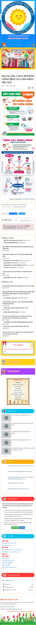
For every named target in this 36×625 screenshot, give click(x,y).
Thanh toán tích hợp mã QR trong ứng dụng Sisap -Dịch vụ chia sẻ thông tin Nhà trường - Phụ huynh (17, 511)
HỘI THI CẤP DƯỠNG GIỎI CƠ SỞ (21, 440)
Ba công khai (18, 390)
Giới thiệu (18, 382)
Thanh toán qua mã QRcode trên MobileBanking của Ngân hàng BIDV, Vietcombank (17, 519)
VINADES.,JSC (31, 611)
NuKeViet (16, 611)
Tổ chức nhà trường (18, 384)
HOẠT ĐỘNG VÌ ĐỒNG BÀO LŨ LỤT (21, 415)
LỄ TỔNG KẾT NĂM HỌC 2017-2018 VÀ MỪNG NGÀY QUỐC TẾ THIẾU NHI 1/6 (20, 478)
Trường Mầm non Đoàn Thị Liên (24, 199)
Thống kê (18, 388)
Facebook (13, 213)
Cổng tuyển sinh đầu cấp (18, 394)
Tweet (21, 213)
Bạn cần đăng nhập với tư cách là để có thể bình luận (17, 227)
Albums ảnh (18, 396)
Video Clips (18, 398)
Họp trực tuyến (18, 392)
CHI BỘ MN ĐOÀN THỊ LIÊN (15, 483)
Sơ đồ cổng (18, 399)
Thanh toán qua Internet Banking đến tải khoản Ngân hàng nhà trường (17, 523)
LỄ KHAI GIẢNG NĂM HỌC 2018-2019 (18, 489)
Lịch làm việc (18, 386)
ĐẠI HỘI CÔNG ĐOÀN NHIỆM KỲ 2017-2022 (20, 471)
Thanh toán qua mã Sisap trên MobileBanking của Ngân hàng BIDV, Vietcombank (17, 515)
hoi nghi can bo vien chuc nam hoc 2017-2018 (20, 466)
